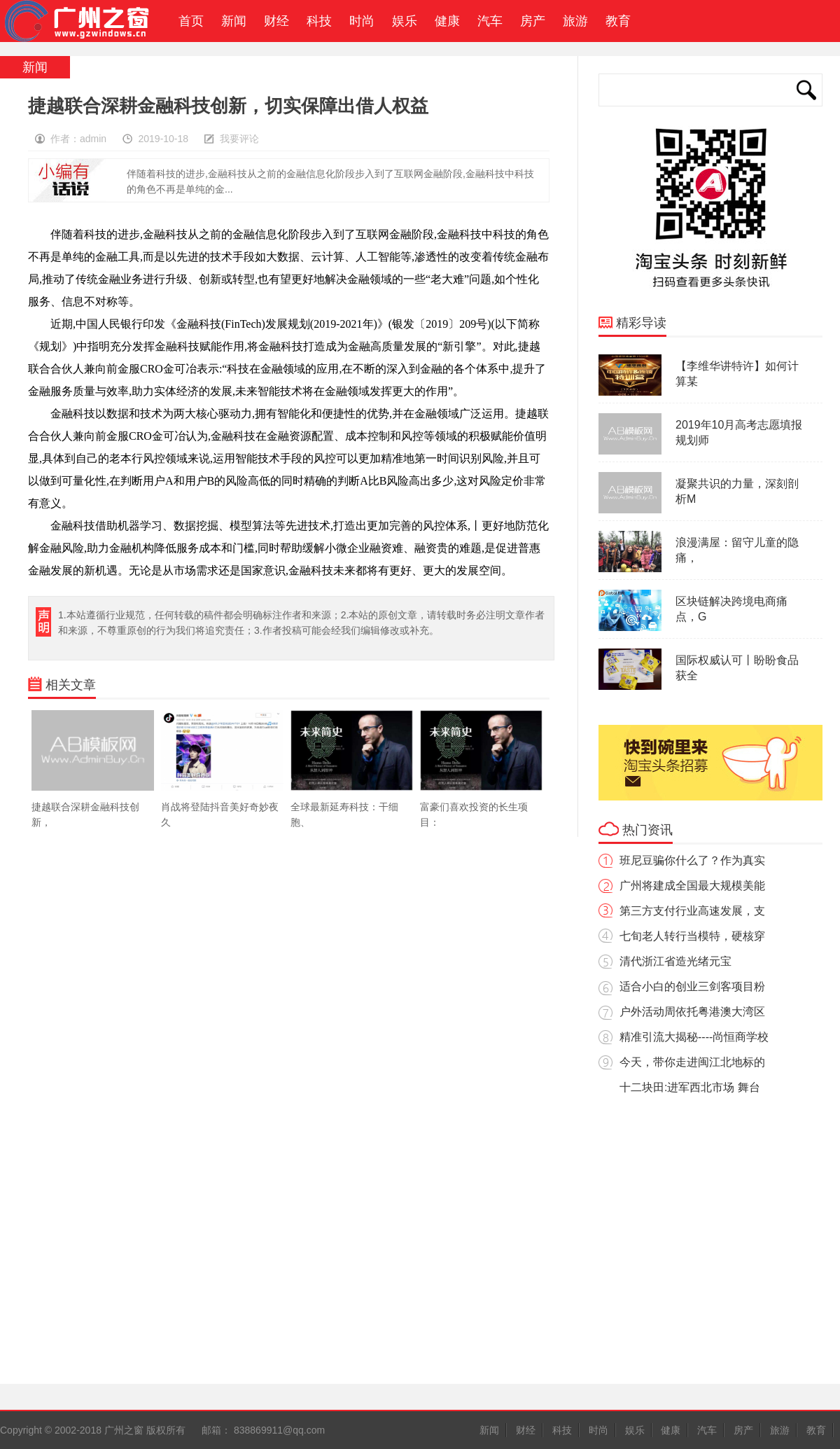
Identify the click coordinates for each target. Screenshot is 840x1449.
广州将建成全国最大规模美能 (692, 886)
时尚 (361, 21)
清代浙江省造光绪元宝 (676, 961)
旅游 (575, 21)
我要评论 (239, 138)
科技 (319, 21)
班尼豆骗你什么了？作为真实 (692, 860)
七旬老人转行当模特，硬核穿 (692, 936)
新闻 (233, 21)
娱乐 (404, 21)
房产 (532, 21)
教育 (618, 21)
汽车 (490, 21)
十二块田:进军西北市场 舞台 (690, 1087)
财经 (276, 21)
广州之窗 (83, 21)
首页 (188, 21)
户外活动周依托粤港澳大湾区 (692, 1012)
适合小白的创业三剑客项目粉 (692, 986)
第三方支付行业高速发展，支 (692, 911)
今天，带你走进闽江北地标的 (692, 1062)
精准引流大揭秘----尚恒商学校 (694, 1037)
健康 (447, 21)
